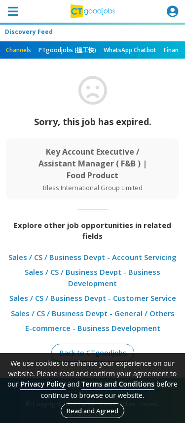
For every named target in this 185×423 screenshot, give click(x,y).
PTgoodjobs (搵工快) (67, 50)
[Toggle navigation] (13, 11)
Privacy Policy (43, 384)
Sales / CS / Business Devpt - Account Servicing (92, 257)
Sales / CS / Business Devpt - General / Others (93, 313)
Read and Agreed (92, 410)
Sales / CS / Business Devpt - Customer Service (92, 298)
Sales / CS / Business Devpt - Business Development (92, 277)
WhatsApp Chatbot (130, 50)
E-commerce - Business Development (92, 328)
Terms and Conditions (117, 384)
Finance (174, 50)
